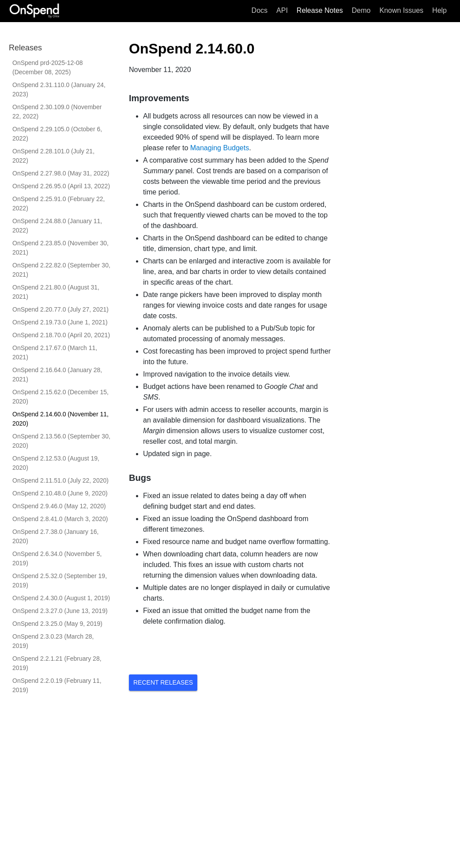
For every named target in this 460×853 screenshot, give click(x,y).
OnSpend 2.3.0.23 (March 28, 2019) (53, 641)
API (282, 10)
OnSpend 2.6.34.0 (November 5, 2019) (57, 558)
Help (439, 10)
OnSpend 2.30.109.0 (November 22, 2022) (57, 111)
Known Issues (401, 10)
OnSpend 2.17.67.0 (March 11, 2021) (54, 352)
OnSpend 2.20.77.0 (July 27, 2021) (60, 309)
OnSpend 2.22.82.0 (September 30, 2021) (61, 270)
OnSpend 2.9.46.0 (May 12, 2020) (59, 506)
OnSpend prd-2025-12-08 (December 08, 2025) (47, 67)
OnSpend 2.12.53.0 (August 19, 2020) (55, 463)
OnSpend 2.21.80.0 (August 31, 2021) (55, 292)
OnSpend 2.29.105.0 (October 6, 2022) (57, 134)
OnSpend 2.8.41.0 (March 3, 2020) (60, 518)
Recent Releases (163, 682)
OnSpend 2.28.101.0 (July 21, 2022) (53, 156)
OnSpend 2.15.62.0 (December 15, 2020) (60, 396)
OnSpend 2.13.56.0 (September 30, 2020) (61, 441)
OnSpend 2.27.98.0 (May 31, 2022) (60, 173)
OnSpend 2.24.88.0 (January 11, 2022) (57, 225)
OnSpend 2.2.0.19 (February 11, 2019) (57, 685)
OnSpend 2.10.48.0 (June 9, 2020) (60, 493)
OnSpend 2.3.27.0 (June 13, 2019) (60, 610)
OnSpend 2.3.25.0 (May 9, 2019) (57, 623)
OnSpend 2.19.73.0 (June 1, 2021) (60, 322)
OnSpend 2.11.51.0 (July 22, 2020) (60, 480)
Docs (260, 10)
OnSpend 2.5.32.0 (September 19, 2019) (59, 580)
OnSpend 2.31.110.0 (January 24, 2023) (59, 89)
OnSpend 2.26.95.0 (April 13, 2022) (61, 186)
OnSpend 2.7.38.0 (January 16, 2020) (55, 536)
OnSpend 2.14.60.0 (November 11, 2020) (60, 419)
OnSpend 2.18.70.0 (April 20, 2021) (61, 335)
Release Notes (320, 10)
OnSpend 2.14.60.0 (192, 49)
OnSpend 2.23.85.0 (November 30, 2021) (60, 248)
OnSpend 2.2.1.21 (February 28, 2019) (57, 663)
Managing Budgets (219, 148)
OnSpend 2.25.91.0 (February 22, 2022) (58, 203)
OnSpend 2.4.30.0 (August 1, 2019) (61, 598)
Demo (361, 10)
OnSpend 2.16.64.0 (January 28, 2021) (57, 374)
